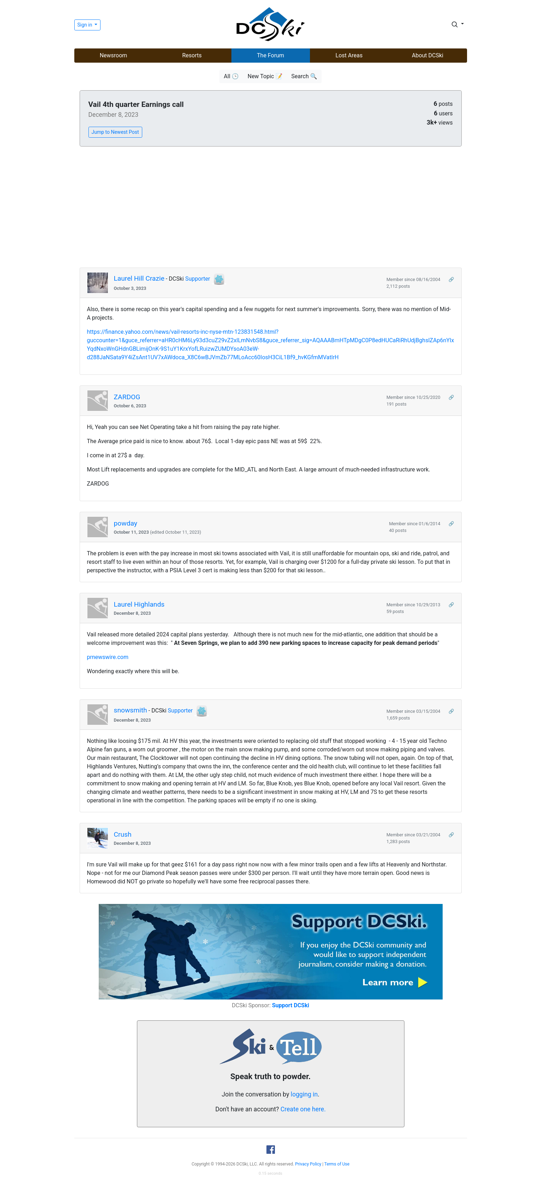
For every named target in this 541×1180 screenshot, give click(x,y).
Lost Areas (348, 55)
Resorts (192, 55)
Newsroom (113, 55)
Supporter (197, 278)
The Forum (270, 55)
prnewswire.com (107, 657)
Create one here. (303, 1109)
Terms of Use (337, 1164)
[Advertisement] (271, 207)
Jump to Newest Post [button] (115, 132)
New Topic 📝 (265, 76)
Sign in (85, 25)
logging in (304, 1094)
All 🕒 (231, 76)
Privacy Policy (308, 1164)
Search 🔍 (304, 76)
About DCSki (427, 55)
